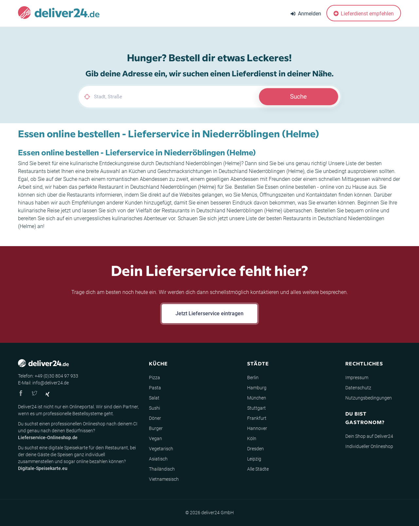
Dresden (255, 448)
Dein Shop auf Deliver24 (369, 436)
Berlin (253, 377)
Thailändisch (162, 469)
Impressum (356, 377)
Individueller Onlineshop (369, 446)
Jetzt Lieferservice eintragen (209, 313)
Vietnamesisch (164, 479)
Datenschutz (358, 387)
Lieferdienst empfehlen (364, 13)
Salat (154, 397)
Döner (155, 418)
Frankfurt (256, 418)
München (256, 397)
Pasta (155, 387)
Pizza (154, 377)
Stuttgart (256, 408)
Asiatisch (158, 458)
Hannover (257, 428)
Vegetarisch (161, 448)
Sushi (154, 408)
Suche (298, 96)
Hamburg (256, 387)
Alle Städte (258, 469)
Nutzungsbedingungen (368, 397)
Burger (156, 428)
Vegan (155, 438)
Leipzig (254, 458)
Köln (251, 438)
